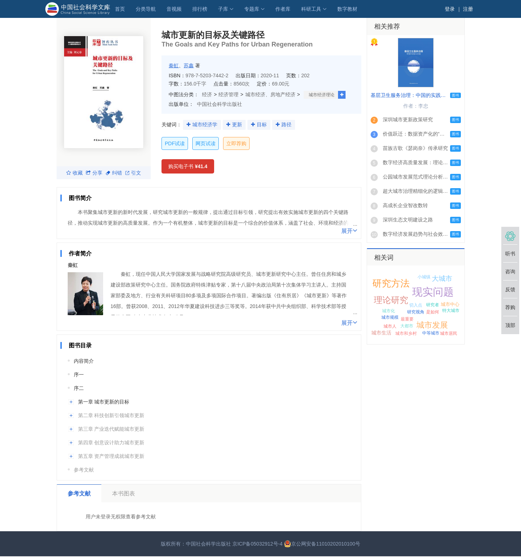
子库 (223, 9)
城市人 (389, 326)
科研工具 (311, 9)
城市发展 (432, 325)
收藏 (74, 173)
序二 (79, 388)
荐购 (510, 307)
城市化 (388, 310)
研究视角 (415, 311)
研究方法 (391, 283)
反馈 (510, 289)
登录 (450, 9)
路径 (286, 124)
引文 (133, 173)
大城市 (442, 278)
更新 (237, 124)
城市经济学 (204, 124)
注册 (468, 9)
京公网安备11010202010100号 (322, 543)
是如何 (432, 311)
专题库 (251, 9)
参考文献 (84, 470)
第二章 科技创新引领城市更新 (111, 415)
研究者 (432, 304)
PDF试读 (175, 143)
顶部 (510, 325)
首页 (120, 9)
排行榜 (199, 9)
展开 (349, 230)
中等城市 (430, 333)
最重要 (407, 319)
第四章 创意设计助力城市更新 (111, 442)
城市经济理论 (321, 94)
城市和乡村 (406, 333)
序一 (79, 374)
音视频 (174, 9)
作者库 (282, 9)
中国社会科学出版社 (219, 104)
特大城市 (450, 310)
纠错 (114, 173)
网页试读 (206, 143)
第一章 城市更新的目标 (104, 402)
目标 (262, 124)
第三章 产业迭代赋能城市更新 (111, 429)
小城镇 (424, 276)
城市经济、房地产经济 (270, 94)
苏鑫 (189, 65)
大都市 (406, 325)
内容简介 (84, 361)
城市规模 (390, 317)
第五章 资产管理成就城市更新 (111, 456)
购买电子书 (187, 166)
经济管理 (228, 94)
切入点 (415, 305)
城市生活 (381, 333)
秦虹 (174, 65)
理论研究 (391, 300)
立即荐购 (236, 143)
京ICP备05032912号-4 (257, 544)
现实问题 (433, 292)
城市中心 (450, 304)
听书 (510, 253)
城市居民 (448, 333)
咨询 (510, 271)
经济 (207, 94)
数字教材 (347, 9)
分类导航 (146, 9)
